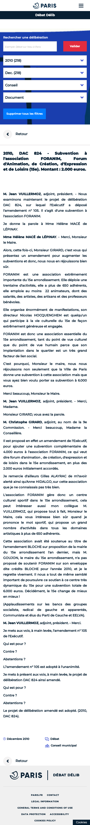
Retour (15, 134)
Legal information (45, 801)
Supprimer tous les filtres (24, 113)
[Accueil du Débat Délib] (36, 5)
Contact (53, 795)
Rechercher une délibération (25, 37)
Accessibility (59, 814)
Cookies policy (45, 820)
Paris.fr (37, 795)
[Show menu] (83, 5)
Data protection (33, 814)
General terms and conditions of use (45, 807)
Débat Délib (66, 775)
